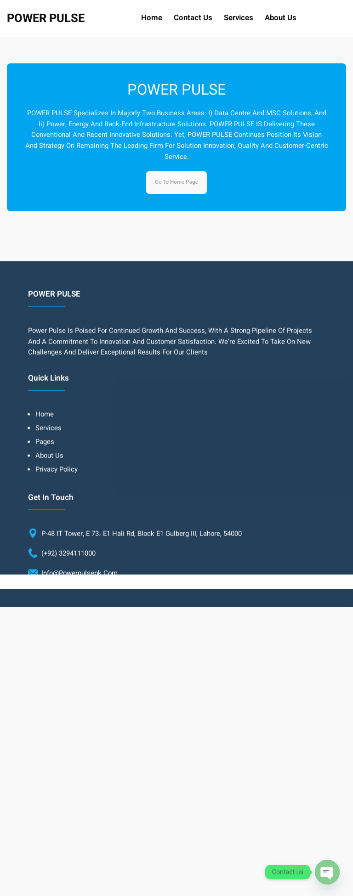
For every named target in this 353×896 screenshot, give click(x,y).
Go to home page (176, 182)
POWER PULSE (46, 18)
